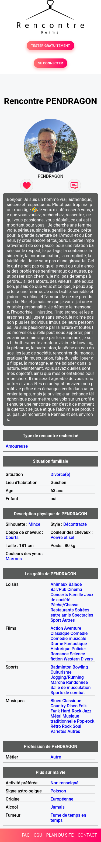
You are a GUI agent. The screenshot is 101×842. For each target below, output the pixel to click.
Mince (34, 524)
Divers (87, 659)
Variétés (59, 731)
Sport (56, 620)
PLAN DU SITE (60, 835)
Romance (60, 653)
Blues (56, 700)
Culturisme (61, 672)
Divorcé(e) (61, 474)
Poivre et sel (62, 537)
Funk (55, 711)
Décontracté (75, 524)
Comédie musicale (68, 638)
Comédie (79, 633)
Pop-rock (86, 721)
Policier (79, 648)
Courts (12, 537)
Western (72, 659)
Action (57, 628)
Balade (75, 584)
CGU (38, 835)
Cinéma (74, 589)
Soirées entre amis (70, 612)
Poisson (58, 791)
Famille (76, 594)
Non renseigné (65, 782)
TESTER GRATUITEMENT (50, 46)
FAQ (26, 835)
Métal (56, 716)
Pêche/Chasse (65, 604)
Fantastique (75, 643)
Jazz (87, 711)
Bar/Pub (59, 589)
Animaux (59, 584)
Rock (67, 726)
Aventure (72, 628)
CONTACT (87, 835)
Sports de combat (68, 692)
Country (58, 705)
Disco (72, 705)
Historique (61, 648)
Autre (56, 757)
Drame (57, 643)
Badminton (61, 667)
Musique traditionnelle (65, 719)
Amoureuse (17, 446)
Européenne (62, 799)
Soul (77, 726)
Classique (60, 633)
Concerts (59, 594)
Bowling (80, 667)
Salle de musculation (71, 687)
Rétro (56, 726)
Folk (83, 705)
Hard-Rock (71, 711)
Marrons (14, 558)
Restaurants (62, 610)
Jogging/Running (67, 677)
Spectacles (82, 615)
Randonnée (77, 682)
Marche (58, 682)
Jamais (58, 807)
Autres (68, 620)
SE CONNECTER (50, 63)
